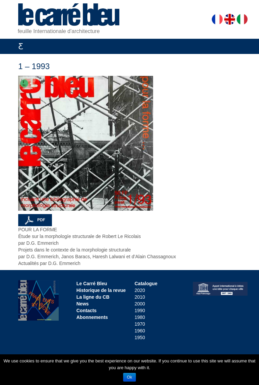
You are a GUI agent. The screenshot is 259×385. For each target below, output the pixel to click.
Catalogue (146, 283)
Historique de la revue (101, 290)
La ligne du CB (93, 297)
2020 (140, 290)
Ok (129, 377)
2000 (140, 303)
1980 (140, 317)
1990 (140, 310)
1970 (140, 324)
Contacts (87, 310)
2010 (140, 297)
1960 (140, 330)
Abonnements (92, 317)
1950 (140, 337)
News (83, 303)
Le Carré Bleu (92, 283)
